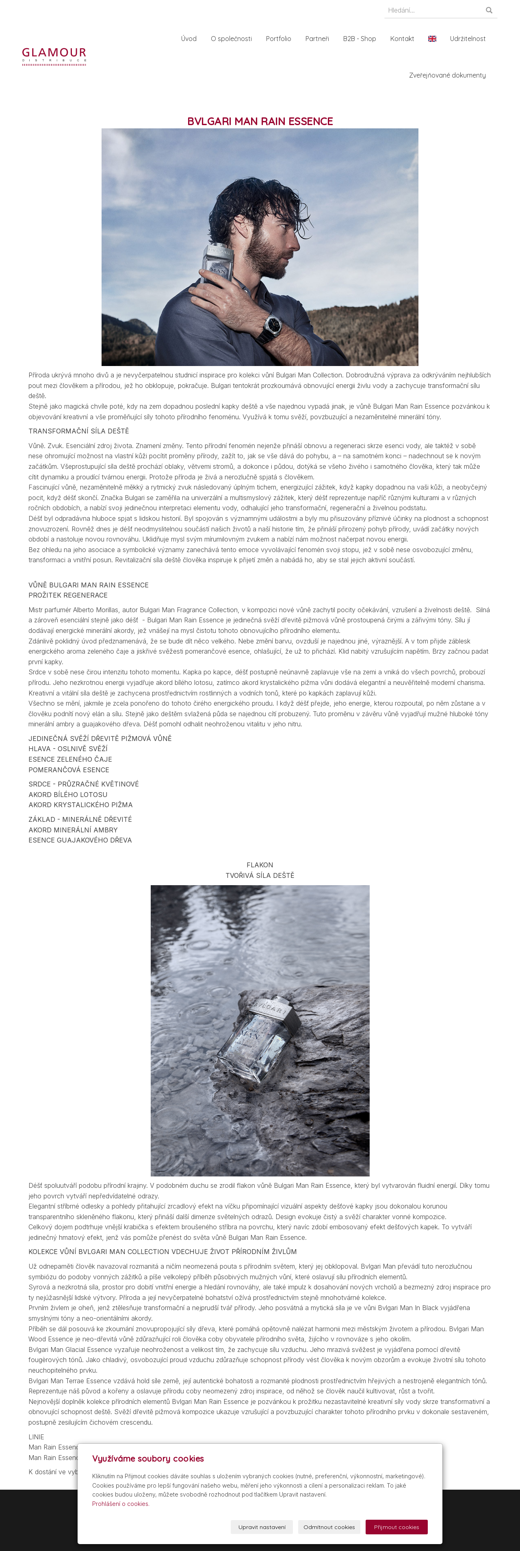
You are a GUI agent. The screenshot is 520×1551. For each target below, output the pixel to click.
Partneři (319, 39)
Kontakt (404, 39)
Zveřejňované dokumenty (449, 75)
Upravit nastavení (262, 1527)
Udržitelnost (470, 39)
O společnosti (233, 39)
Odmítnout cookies (329, 1527)
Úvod (190, 39)
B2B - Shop (361, 39)
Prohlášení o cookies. (121, 1503)
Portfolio (280, 39)
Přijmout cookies (396, 1527)
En (434, 39)
